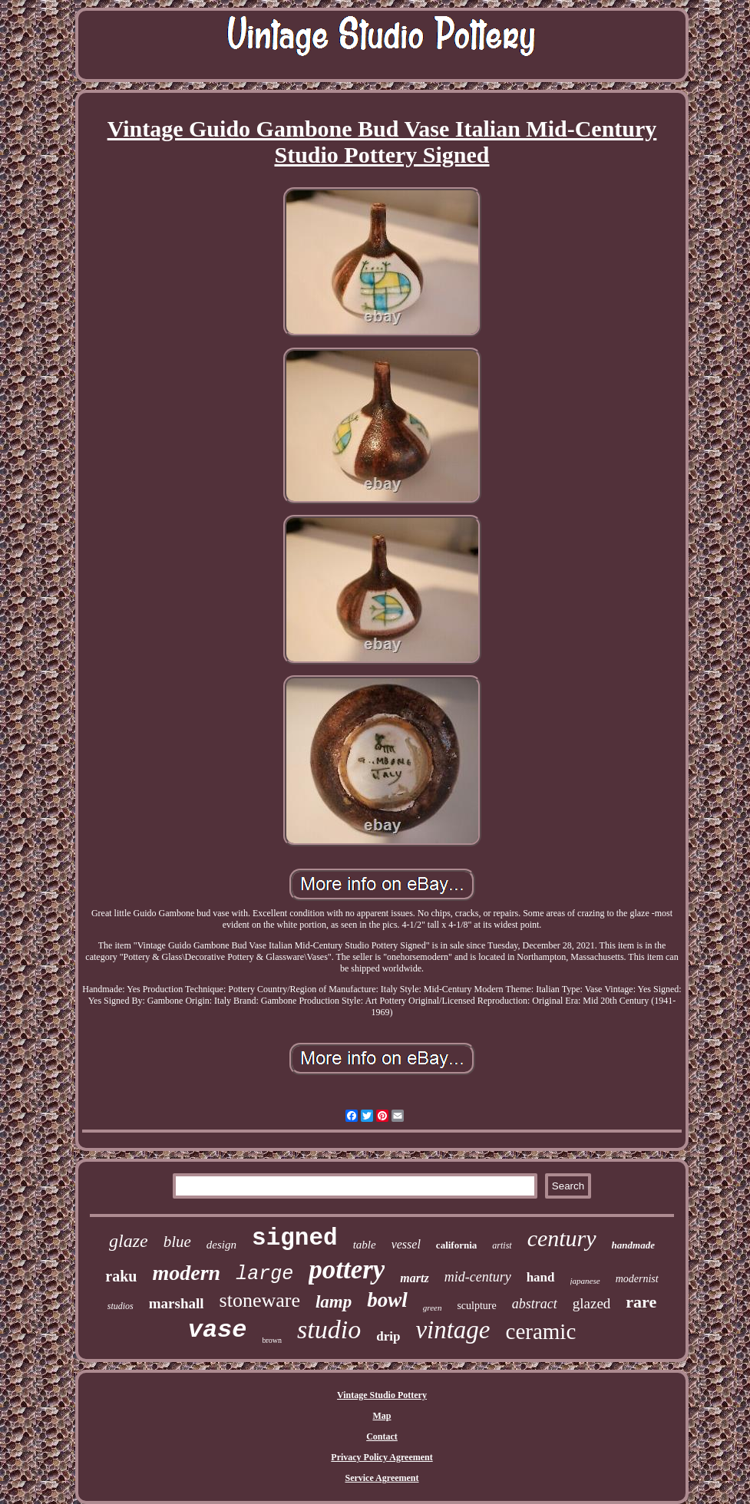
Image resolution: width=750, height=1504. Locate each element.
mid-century (477, 1277)
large (264, 1274)
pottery (347, 1270)
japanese (585, 1280)
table (364, 1244)
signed (295, 1238)
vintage (452, 1330)
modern (186, 1273)
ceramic (541, 1331)
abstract (534, 1303)
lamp (334, 1301)
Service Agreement (381, 1478)
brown (272, 1340)
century (561, 1238)
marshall (176, 1303)
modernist (637, 1279)
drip (388, 1336)
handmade (633, 1245)
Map (382, 1415)
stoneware (260, 1300)
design (221, 1244)
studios (120, 1306)
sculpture (476, 1305)
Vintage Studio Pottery (382, 1395)
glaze (128, 1241)
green (432, 1307)
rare (641, 1301)
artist (501, 1245)
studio (329, 1329)
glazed (592, 1303)
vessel (406, 1244)
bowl (387, 1299)
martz (414, 1278)
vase (217, 1330)
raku (121, 1276)
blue (177, 1241)
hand (541, 1277)
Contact (382, 1436)
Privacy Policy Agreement (381, 1457)
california (456, 1245)
